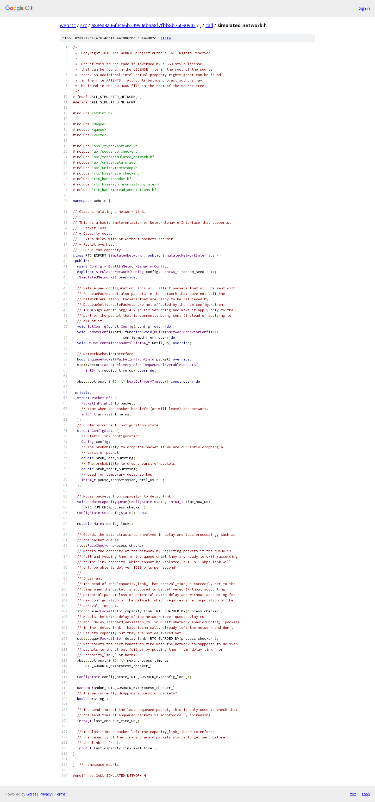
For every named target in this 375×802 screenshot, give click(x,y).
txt (353, 794)
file (166, 38)
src (83, 25)
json (365, 794)
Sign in (364, 8)
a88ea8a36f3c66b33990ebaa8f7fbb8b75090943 (143, 25)
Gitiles (31, 794)
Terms (60, 794)
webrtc (68, 25)
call (209, 25)
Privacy (46, 794)
